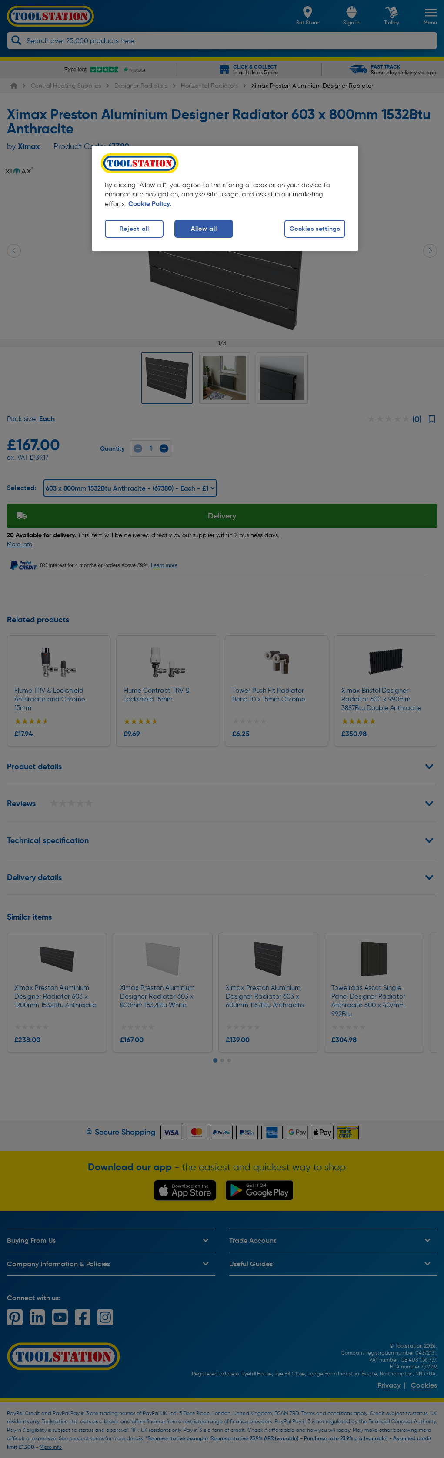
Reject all (134, 228)
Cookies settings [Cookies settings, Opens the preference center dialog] (315, 228)
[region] (225, 198)
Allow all (204, 228)
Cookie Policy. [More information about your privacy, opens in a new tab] (149, 204)
